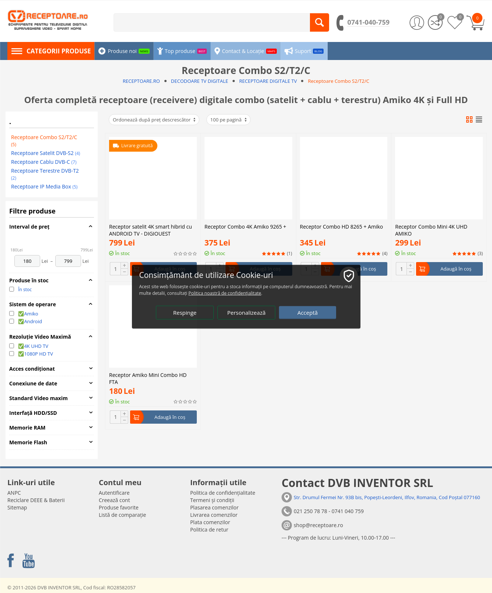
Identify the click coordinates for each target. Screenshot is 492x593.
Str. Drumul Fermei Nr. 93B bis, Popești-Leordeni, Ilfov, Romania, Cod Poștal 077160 (387, 497)
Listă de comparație (122, 514)
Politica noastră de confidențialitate (224, 293)
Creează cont (114, 500)
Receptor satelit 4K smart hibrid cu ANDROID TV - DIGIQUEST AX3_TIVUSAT (150, 229)
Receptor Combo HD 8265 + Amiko (341, 162)
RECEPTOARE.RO (141, 81)
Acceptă (307, 312)
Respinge (185, 312)
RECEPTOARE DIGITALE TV (268, 81)
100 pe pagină (229, 119)
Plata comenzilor (210, 522)
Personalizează (246, 312)
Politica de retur (209, 529)
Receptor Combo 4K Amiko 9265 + (245, 162)
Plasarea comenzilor (214, 507)
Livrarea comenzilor (214, 514)
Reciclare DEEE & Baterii (35, 500)
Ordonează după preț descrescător (154, 119)
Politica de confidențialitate (222, 492)
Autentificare (114, 492)
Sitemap (17, 507)
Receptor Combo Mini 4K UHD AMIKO (431, 165)
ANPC (14, 492)
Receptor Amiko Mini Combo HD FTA (147, 377)
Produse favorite (119, 507)
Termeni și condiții (212, 500)
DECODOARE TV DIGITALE (199, 81)
